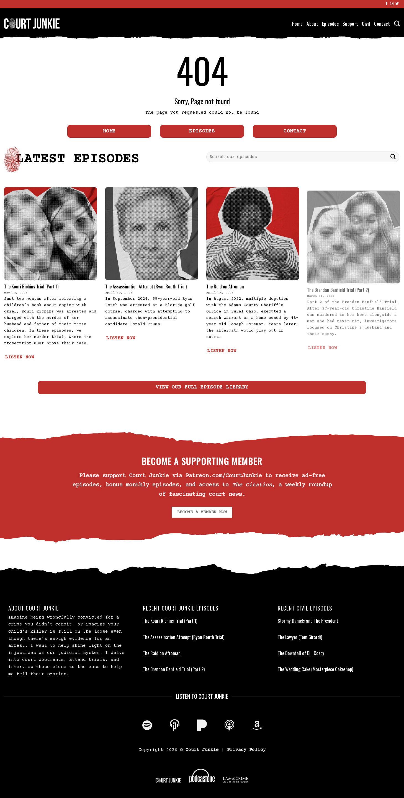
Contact (382, 23)
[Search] (397, 23)
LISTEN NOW (19, 371)
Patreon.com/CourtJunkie (224, 476)
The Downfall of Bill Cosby (301, 653)
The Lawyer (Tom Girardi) (300, 637)
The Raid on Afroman (225, 300)
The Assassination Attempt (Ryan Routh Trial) (146, 300)
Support (350, 23)
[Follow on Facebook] (386, 4)
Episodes (330, 23)
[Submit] (393, 157)
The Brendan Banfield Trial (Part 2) (174, 669)
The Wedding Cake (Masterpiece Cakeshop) (315, 669)
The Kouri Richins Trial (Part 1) (31, 300)
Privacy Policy (246, 749)
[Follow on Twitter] (397, 4)
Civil (366, 23)
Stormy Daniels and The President (308, 621)
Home (297, 23)
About (312, 23)
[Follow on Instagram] (391, 4)
